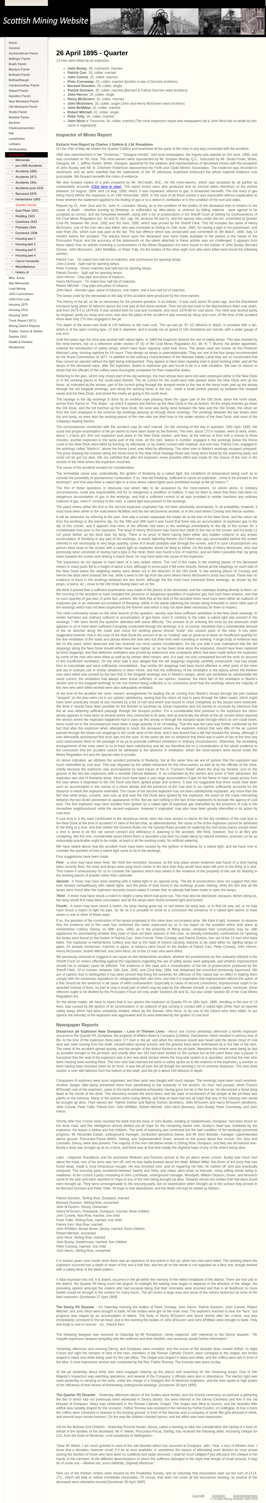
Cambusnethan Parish (24, 85)
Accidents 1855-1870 (26, 172)
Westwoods (17, 347)
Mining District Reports (24, 326)
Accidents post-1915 (29, 188)
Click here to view (106, 187)
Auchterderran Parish (23, 53)
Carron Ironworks (27, 261)
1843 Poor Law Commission (19, 300)
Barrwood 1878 (26, 193)
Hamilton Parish (20, 96)
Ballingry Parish (19, 58)
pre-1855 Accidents (28, 165)
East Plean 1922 (26, 210)
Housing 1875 (18, 304)
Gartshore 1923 (26, 221)
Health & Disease (21, 342)
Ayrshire (14, 122)
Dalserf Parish (18, 90)
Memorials (22, 160)
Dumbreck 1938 (26, 233)
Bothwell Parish (19, 74)
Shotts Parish (18, 112)
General (14, 48)
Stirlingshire (17, 154)
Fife (11, 133)
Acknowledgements (245, 1495)
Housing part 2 (25, 244)
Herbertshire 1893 (27, 199)
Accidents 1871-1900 (26, 177)
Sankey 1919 (18, 336)
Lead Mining (17, 288)
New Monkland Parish (24, 101)
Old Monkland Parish (23, 106)
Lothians (15, 144)
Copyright (198, 1495)
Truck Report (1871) (22, 320)
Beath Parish (17, 64)
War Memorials (19, 283)
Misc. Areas (17, 278)
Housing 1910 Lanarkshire (18, 310)
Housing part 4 (25, 255)
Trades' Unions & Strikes (25, 331)
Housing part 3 (25, 249)
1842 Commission (21, 294)
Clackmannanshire (21, 128)
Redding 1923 (25, 216)
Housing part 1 (25, 238)
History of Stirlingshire (23, 273)
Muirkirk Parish (19, 117)
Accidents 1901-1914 (26, 183)
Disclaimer (219, 1495)
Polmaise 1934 (25, 227)
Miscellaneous (25, 266)
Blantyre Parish (19, 69)
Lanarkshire (17, 138)
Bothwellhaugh (19, 80)
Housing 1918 (18, 315)
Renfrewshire (18, 149)
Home (13, 42)
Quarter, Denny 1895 (26, 205)
